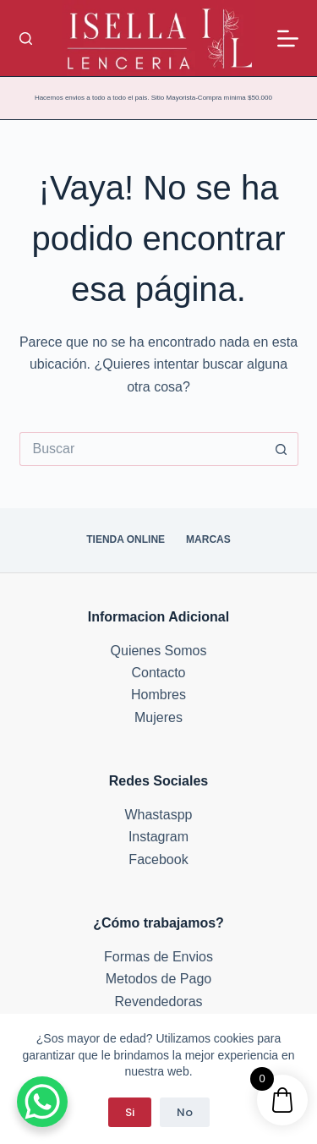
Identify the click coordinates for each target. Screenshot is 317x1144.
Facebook (158, 859)
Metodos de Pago (158, 979)
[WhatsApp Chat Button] (42, 1101)
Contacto (158, 672)
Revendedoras (158, 1001)
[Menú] (287, 38)
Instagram (158, 836)
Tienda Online (125, 539)
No (185, 1112)
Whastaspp (158, 814)
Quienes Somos (159, 650)
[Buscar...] (142, 449)
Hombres (158, 694)
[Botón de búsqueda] (281, 449)
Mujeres (158, 717)
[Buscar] (25, 38)
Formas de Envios (158, 957)
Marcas (208, 539)
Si (129, 1112)
